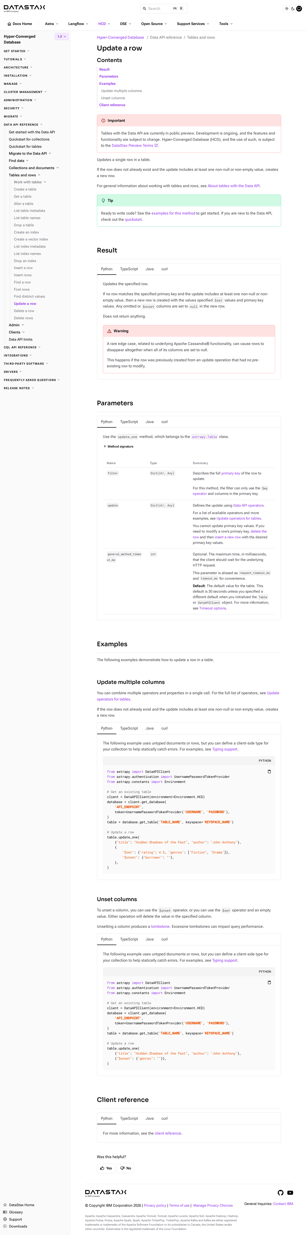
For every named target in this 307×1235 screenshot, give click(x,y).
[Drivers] (35, 372)
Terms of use (179, 1206)
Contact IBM (283, 1204)
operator (200, 494)
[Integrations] (35, 355)
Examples (107, 84)
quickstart (133, 219)
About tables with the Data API (234, 186)
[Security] (35, 108)
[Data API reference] (35, 125)
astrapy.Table (204, 437)
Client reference (112, 105)
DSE (126, 24)
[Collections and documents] (38, 168)
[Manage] (35, 84)
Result (104, 70)
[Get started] (35, 51)
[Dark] (293, 9)
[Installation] (35, 76)
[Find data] (38, 161)
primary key (230, 473)
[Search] (164, 8)
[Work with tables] (40, 182)
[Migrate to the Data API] (38, 153)
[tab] (106, 269)
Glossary (13, 1212)
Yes (106, 1168)
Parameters (108, 76)
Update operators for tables (239, 518)
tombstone (160, 926)
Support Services (193, 24)
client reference (168, 1133)
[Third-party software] (35, 364)
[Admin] (38, 325)
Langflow (78, 24)
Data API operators (248, 506)
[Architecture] (35, 67)
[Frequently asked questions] (35, 380)
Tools (226, 24)
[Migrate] (35, 116)
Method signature (120, 446)
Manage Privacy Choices (213, 1206)
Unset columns (113, 98)
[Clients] (38, 332)
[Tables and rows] (38, 175)
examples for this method (173, 213)
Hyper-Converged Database (120, 37)
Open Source (154, 24)
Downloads (15, 1226)
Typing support (224, 749)
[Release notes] (35, 388)
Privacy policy (155, 1206)
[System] (299, 9)
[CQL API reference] (35, 347)
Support (12, 1219)
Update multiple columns (121, 91)
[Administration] (35, 100)
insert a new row (228, 537)
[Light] (286, 9)
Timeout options (212, 608)
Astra (52, 24)
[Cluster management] (35, 92)
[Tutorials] (35, 59)
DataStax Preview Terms (132, 145)
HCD (104, 24)
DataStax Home (18, 1205)
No (125, 1168)
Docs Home (19, 24)
